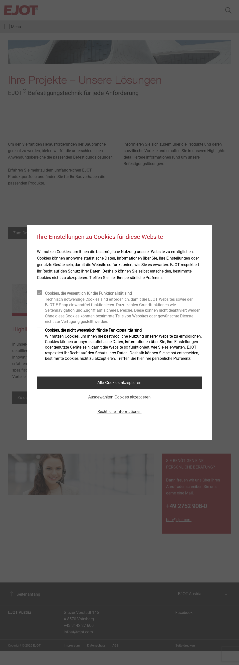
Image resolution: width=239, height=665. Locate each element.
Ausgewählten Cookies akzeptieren (119, 397)
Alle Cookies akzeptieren (119, 382)
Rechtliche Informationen (119, 411)
